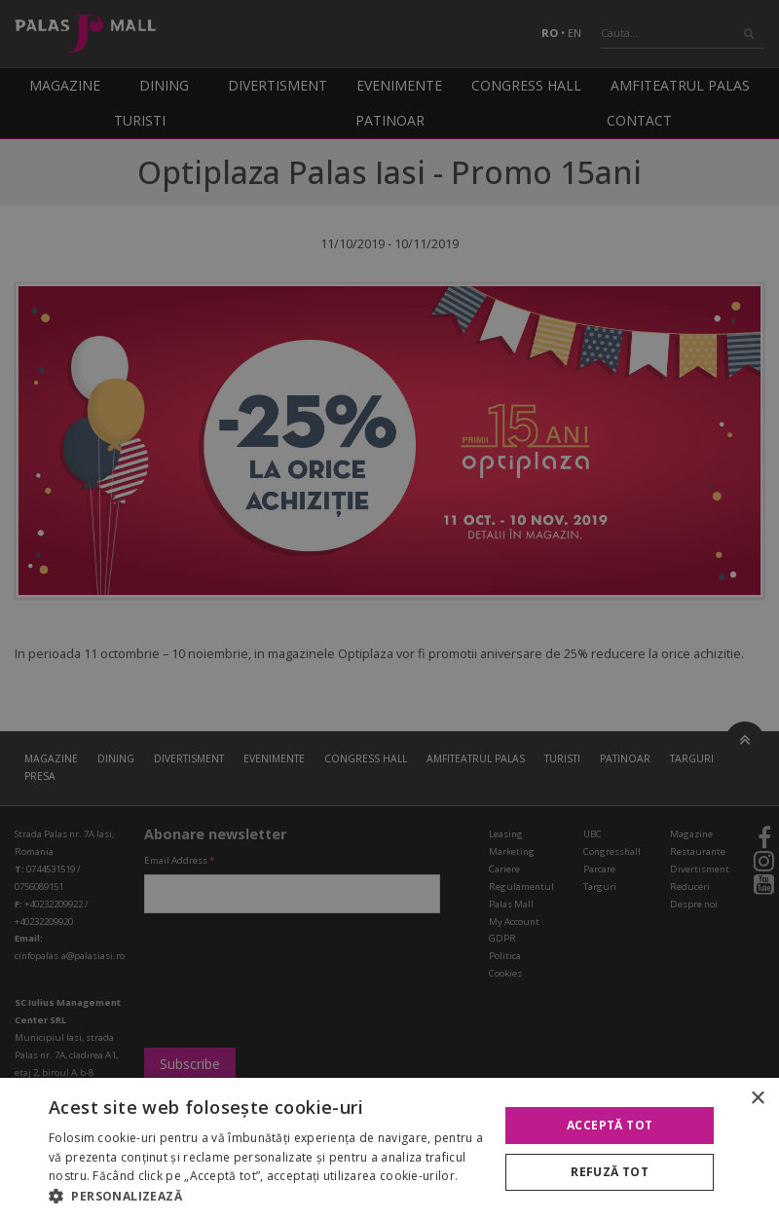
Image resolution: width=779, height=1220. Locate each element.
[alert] (389, 610)
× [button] (757, 1098)
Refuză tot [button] (610, 1172)
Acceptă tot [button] (609, 1125)
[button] (267, 1195)
